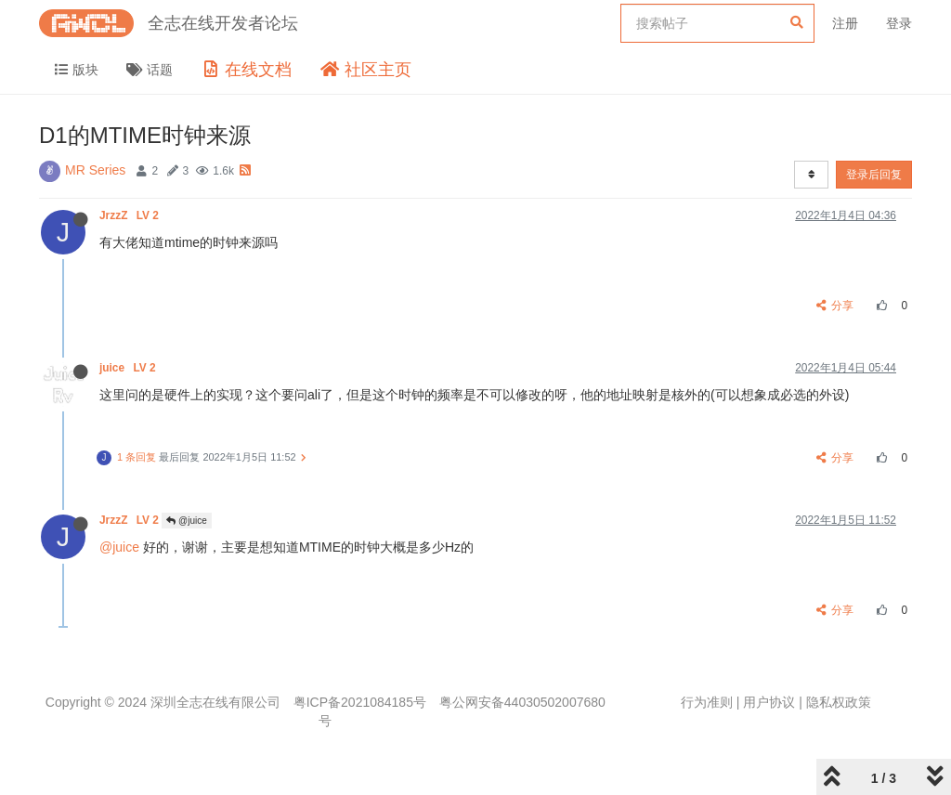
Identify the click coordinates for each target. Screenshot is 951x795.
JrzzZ (130, 215)
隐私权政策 (838, 702)
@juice (186, 520)
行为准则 (707, 702)
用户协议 (769, 702)
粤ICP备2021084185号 (359, 702)
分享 (835, 305)
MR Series (95, 170)
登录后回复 (874, 174)
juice (129, 367)
